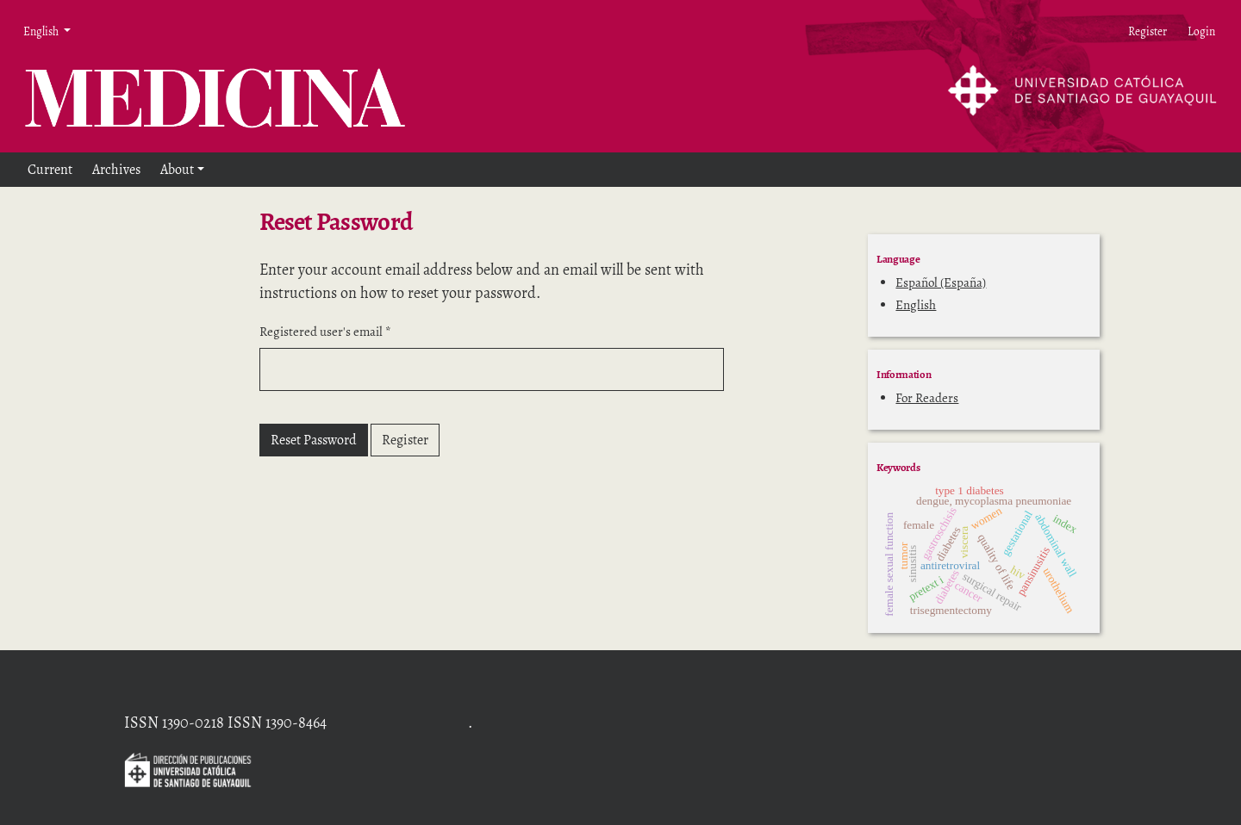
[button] (182, 169)
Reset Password (314, 440)
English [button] (45, 31)
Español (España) (940, 282)
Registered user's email (325, 331)
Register (405, 440)
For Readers (926, 397)
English (915, 304)
